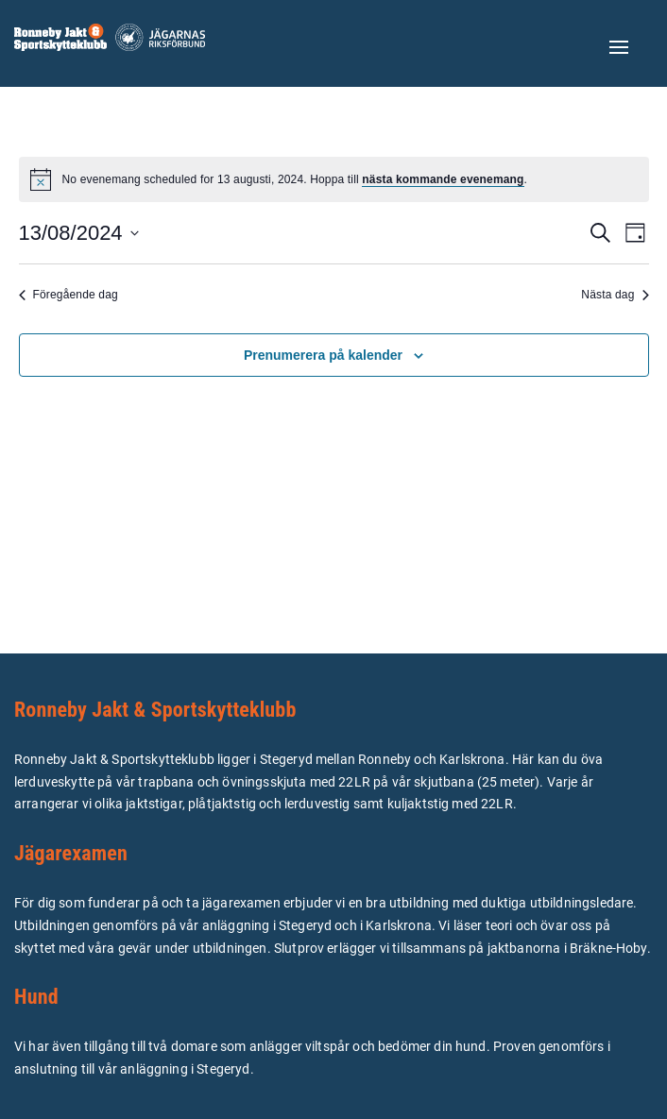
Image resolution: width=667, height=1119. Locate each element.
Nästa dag (614, 294)
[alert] (334, 179)
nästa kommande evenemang (442, 179)
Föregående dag (68, 294)
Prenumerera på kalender (323, 355)
